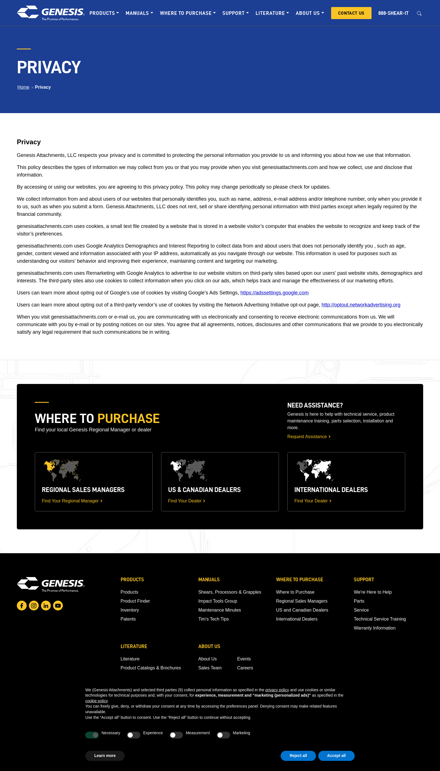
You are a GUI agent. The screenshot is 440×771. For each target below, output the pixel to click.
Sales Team (210, 667)
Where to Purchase (295, 592)
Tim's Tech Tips (213, 619)
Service (361, 610)
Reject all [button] (298, 755)
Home (23, 87)
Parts (359, 601)
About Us (207, 658)
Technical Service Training (380, 619)
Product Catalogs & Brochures (151, 667)
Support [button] (234, 13)
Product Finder (135, 601)
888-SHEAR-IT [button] (393, 13)
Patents (128, 619)
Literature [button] (270, 13)
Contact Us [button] (351, 13)
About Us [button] (308, 13)
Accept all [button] (336, 755)
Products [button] (102, 13)
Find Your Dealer (184, 500)
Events (244, 658)
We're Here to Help (373, 592)
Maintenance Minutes (219, 610)
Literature (130, 658)
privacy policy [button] (277, 690)
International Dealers (297, 619)
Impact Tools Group (217, 601)
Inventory (130, 610)
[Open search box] (419, 13)
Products (129, 592)
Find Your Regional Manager (70, 500)
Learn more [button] (105, 755)
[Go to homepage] (51, 584)
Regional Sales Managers (301, 601)
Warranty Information (375, 628)
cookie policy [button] (96, 701)
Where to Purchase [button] (186, 13)
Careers (245, 667)
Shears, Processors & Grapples (229, 592)
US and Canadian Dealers (302, 610)
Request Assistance (307, 436)
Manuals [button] (137, 13)
